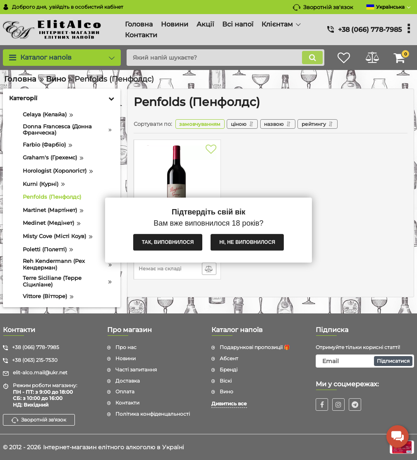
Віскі (226, 381)
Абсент (229, 358)
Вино (226, 391)
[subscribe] (365, 361)
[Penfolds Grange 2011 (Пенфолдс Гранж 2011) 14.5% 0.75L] (177, 186)
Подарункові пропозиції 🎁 (255, 347)
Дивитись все (229, 403)
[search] (224, 57)
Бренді (228, 369)
